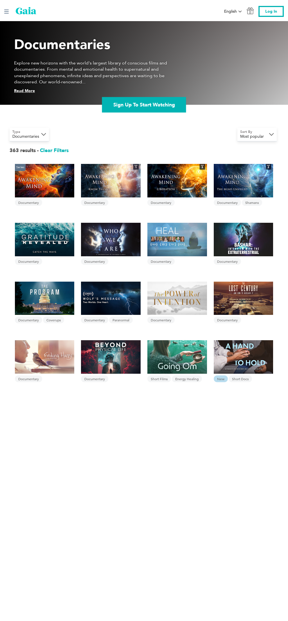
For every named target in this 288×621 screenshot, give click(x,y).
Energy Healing (187, 379)
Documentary (28, 202)
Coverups (53, 320)
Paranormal (120, 320)
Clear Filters (54, 150)
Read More (24, 91)
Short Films (159, 379)
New (220, 379)
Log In (271, 11)
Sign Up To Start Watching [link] (144, 104)
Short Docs (240, 379)
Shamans (252, 202)
